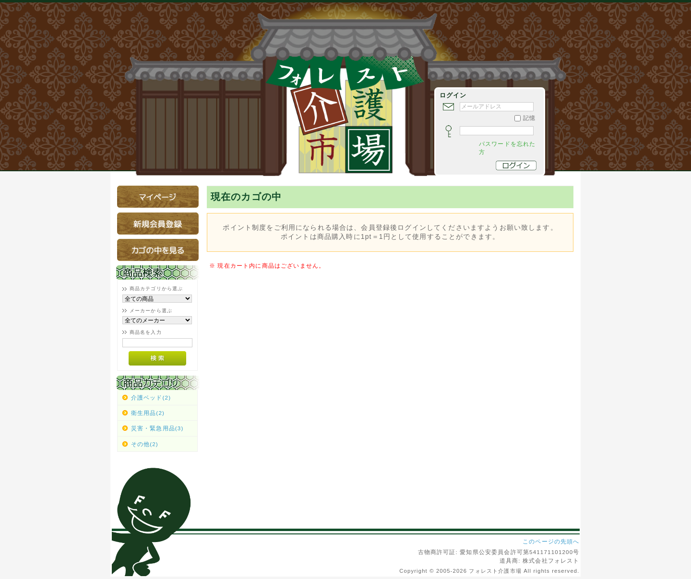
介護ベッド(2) (151, 397)
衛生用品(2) (148, 413)
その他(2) (144, 444)
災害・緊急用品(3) (157, 428)
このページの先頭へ (551, 541)
